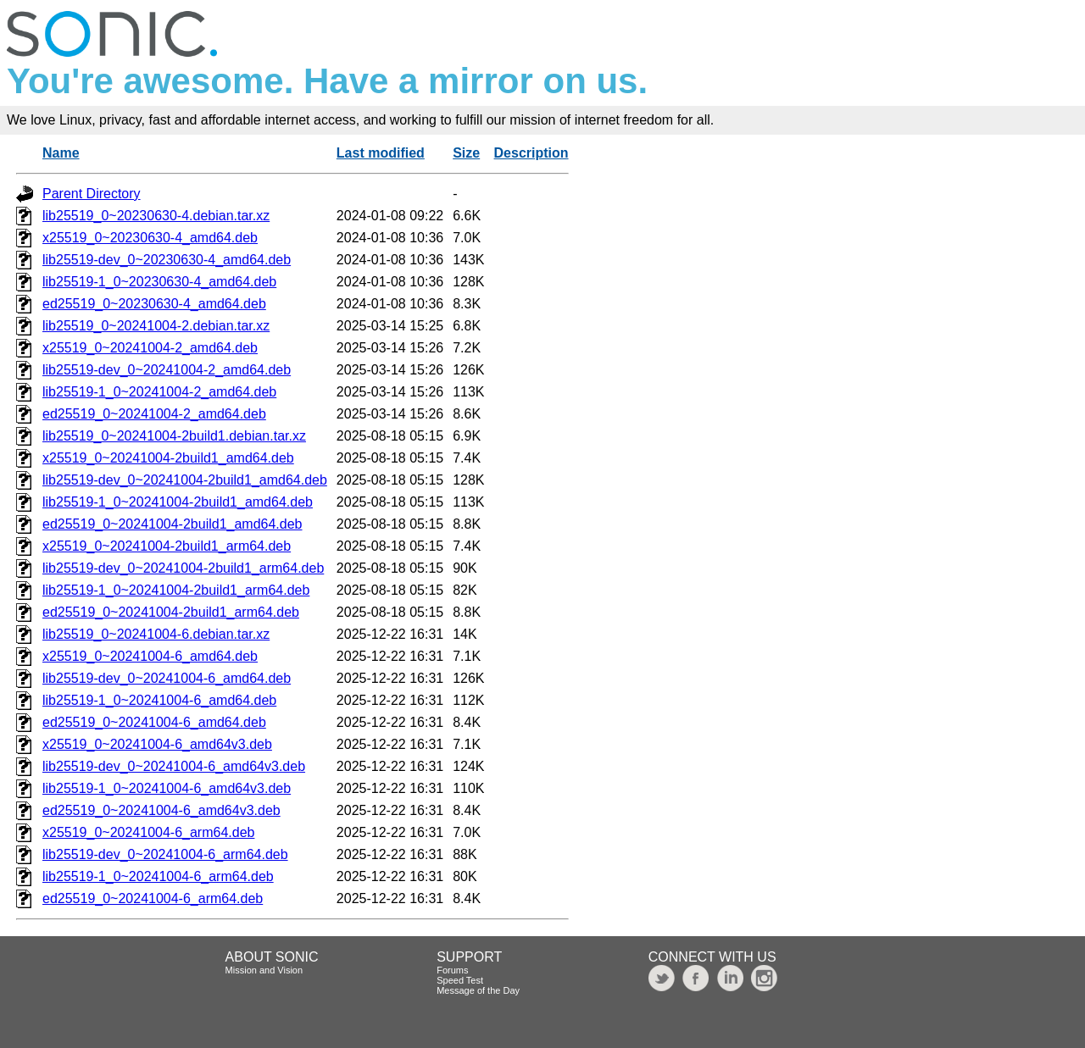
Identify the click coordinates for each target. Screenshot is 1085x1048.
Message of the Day (478, 990)
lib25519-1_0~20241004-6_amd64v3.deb (166, 788)
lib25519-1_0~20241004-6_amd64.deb (159, 700)
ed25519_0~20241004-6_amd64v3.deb (161, 810)
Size (466, 153)
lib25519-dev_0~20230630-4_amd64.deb (166, 259)
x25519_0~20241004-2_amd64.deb (150, 348)
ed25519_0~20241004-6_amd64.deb (154, 722)
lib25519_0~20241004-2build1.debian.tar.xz (174, 436)
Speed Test (460, 980)
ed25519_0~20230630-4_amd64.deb (154, 304)
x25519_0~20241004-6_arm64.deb (148, 832)
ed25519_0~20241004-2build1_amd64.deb (172, 524)
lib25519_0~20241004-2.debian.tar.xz (156, 326)
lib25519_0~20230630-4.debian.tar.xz (156, 215)
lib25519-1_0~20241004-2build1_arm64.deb (175, 590)
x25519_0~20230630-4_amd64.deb (150, 237)
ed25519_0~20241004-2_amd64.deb (154, 414)
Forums (452, 970)
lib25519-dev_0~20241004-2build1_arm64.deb (183, 568)
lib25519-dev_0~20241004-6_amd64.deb (166, 678)
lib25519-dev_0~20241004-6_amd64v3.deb (173, 766)
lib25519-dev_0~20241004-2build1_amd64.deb (184, 480)
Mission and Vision (264, 970)
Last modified (381, 153)
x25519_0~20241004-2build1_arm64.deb (166, 546)
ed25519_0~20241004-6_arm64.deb (152, 898)
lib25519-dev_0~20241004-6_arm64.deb (165, 854)
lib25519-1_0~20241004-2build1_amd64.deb (177, 502)
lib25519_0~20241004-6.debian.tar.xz (156, 634)
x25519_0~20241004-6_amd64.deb (150, 656)
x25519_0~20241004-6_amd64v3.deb (157, 744)
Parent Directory (91, 193)
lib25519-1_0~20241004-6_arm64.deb (158, 876)
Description (531, 153)
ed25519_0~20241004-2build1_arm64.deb (170, 612)
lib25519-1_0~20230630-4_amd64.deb (159, 281)
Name (61, 153)
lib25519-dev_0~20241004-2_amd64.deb (166, 370)
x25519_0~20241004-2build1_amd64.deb (168, 458)
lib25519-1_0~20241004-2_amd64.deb (159, 392)
